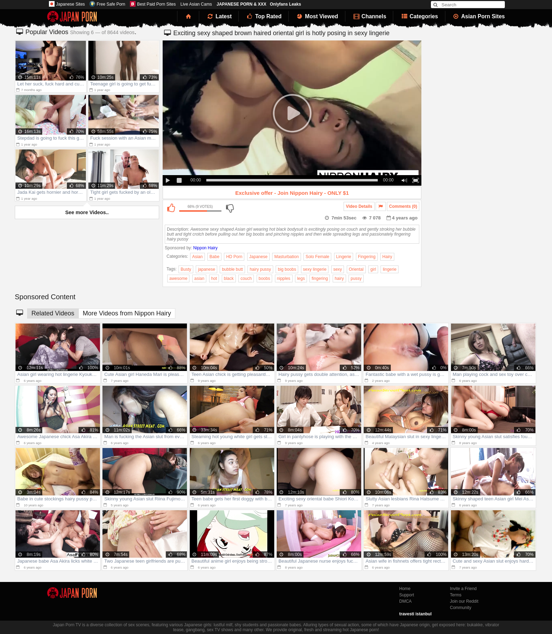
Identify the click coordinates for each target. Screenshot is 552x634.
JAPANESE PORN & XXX (241, 4)
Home (404, 588)
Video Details (359, 206)
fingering (320, 278)
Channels (369, 16)
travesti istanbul (415, 613)
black (229, 278)
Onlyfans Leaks (285, 4)
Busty (186, 269)
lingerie (389, 269)
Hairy (387, 256)
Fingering (367, 256)
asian (199, 278)
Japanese (258, 256)
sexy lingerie (315, 269)
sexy (337, 269)
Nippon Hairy (205, 247)
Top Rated (263, 16)
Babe (214, 256)
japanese (206, 269)
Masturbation (286, 256)
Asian (197, 256)
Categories (419, 16)
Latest (219, 16)
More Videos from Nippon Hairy (127, 313)
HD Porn (234, 256)
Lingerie (343, 256)
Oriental (356, 269)
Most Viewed (317, 16)
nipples (283, 278)
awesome (178, 278)
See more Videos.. (87, 212)
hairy (339, 278)
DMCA (405, 601)
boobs (264, 278)
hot (214, 278)
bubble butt (232, 269)
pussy (356, 278)
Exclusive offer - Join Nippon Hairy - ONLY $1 (292, 193)
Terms (456, 595)
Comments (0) (403, 206)
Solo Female (317, 256)
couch (246, 278)
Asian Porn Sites (478, 16)
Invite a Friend (463, 588)
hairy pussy (260, 269)
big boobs (287, 269)
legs (301, 278)
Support (406, 595)
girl (373, 269)
